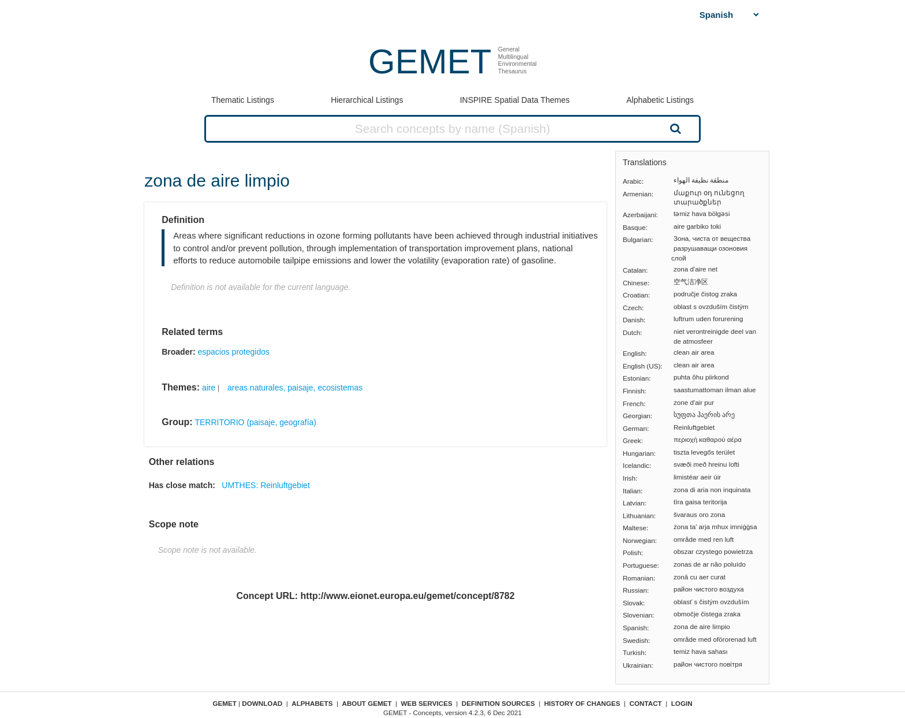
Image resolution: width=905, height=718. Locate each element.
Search (674, 128)
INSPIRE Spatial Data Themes (515, 100)
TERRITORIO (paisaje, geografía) (255, 422)
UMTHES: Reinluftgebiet (266, 485)
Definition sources (498, 703)
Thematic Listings (242, 100)
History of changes (582, 703)
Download (262, 703)
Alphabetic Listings (660, 100)
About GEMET (367, 703)
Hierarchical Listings (367, 100)
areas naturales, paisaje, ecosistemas (294, 387)
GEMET (429, 61)
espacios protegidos (233, 351)
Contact (646, 703)
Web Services (426, 703)
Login (682, 703)
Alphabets (311, 703)
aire (208, 387)
